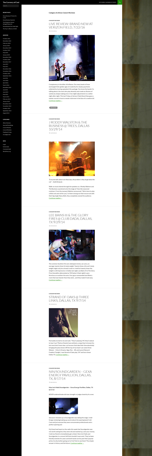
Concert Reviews (54, 20)
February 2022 (7, 43)
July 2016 (5, 78)
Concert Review (7, 127)
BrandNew (54, 107)
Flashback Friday (7, 132)
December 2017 (7, 62)
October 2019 (6, 50)
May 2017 (5, 66)
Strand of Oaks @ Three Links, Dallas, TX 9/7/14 (69, 298)
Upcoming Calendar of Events (107, 2)
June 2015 (5, 92)
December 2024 (7, 41)
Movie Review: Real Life (9, 20)
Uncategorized (6, 134)
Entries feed (6, 146)
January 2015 (6, 101)
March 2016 (6, 85)
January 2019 (6, 55)
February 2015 (7, 99)
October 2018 (6, 59)
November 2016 (7, 71)
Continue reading (55, 101)
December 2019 (7, 48)
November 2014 (7, 106)
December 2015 (7, 87)
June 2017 (5, 64)
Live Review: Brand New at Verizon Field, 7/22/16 (71, 25)
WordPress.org (7, 151)
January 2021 (6, 45)
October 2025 (6, 38)
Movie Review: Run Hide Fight (10, 26)
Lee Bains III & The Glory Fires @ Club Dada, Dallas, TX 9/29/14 (70, 218)
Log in (4, 144)
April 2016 (5, 83)
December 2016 (7, 69)
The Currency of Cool (11, 2)
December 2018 (7, 57)
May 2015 (5, 94)
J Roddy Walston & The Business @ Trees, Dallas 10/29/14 (69, 125)
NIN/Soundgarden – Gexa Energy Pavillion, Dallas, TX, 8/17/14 (70, 375)
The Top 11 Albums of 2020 (10, 28)
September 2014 (7, 110)
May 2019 (5, 52)
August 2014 (6, 113)
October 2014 (6, 108)
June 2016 (5, 80)
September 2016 (7, 76)
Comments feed (7, 149)
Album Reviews (7, 123)
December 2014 (7, 103)
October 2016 (6, 73)
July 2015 (5, 90)
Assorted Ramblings (8, 125)
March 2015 (6, 96)
